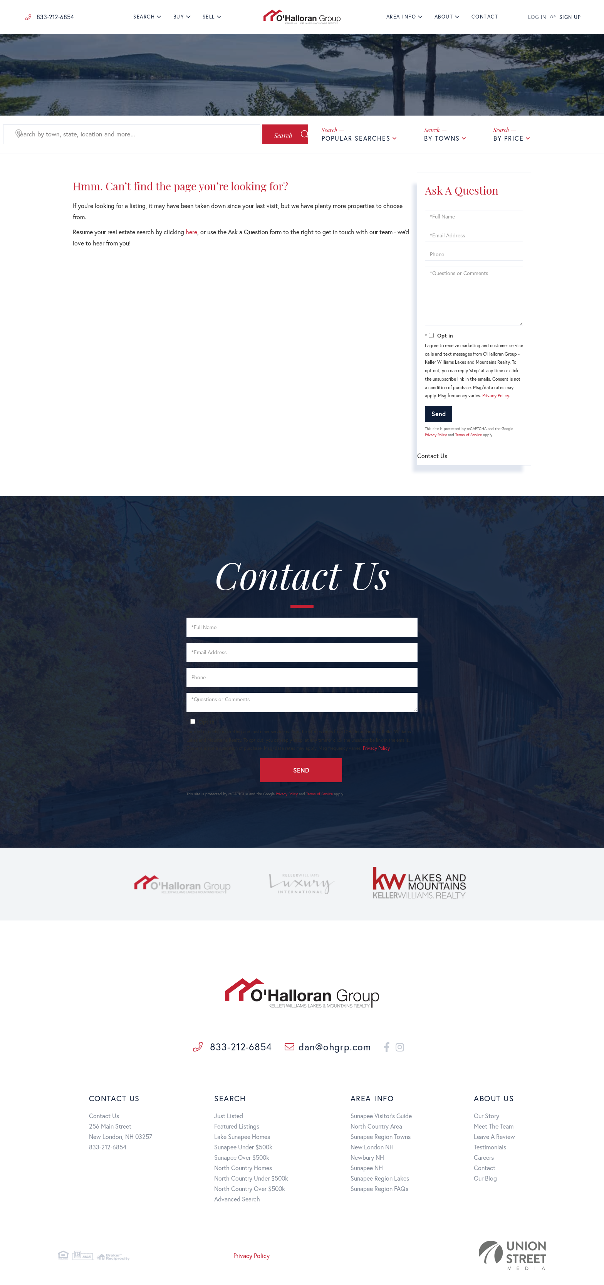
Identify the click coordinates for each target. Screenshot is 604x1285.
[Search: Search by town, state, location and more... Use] (123, 134)
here (191, 232)
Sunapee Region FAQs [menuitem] (379, 1190)
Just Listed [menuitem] (228, 1117)
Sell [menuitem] (209, 16)
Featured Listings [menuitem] (236, 1128)
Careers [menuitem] (484, 1159)
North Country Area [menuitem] (376, 1128)
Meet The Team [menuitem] (493, 1128)
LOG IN (537, 17)
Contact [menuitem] (484, 16)
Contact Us (104, 1117)
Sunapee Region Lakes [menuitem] (380, 1180)
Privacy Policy (495, 395)
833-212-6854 (49, 17)
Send (438, 414)
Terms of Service (468, 434)
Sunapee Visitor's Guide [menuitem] (381, 1117)
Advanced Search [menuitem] (237, 1200)
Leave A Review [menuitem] (494, 1138)
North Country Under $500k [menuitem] (251, 1180)
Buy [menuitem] (179, 16)
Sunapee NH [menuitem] (367, 1169)
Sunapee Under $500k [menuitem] (243, 1148)
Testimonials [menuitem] (490, 1148)
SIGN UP (570, 17)
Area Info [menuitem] (401, 16)
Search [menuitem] (144, 16)
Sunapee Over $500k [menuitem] (241, 1159)
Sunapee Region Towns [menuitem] (381, 1138)
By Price (508, 138)
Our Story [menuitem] (486, 1117)
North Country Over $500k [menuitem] (249, 1190)
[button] (276, 134)
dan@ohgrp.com (319, 1048)
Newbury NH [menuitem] (367, 1159)
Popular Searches (356, 138)
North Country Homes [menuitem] (243, 1169)
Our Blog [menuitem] (485, 1180)
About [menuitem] (444, 16)
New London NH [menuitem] (372, 1148)
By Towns (442, 138)
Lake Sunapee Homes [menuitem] (242, 1138)
